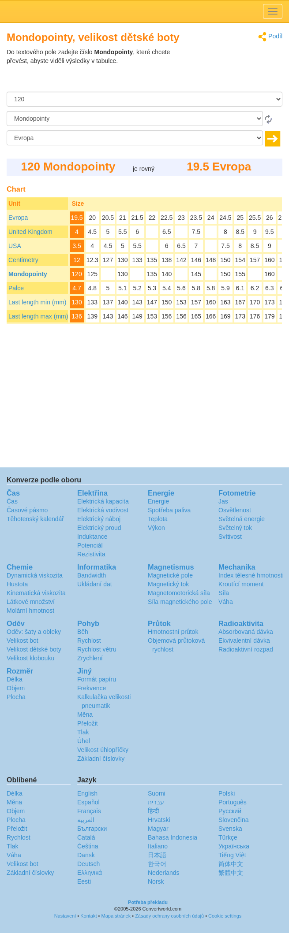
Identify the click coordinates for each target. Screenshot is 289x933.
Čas (12, 501)
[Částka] (144, 99)
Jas (223, 501)
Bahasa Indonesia (172, 837)
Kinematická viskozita (36, 592)
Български (92, 828)
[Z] (135, 118)
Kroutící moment (241, 584)
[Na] (135, 137)
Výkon (156, 527)
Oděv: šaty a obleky (34, 631)
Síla (223, 592)
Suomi (156, 793)
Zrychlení (90, 658)
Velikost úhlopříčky (102, 749)
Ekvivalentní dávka (244, 640)
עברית (156, 802)
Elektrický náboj (98, 518)
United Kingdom (30, 231)
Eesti (84, 881)
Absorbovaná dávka (245, 631)
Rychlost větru (96, 649)
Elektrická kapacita (103, 501)
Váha (225, 601)
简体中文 (230, 863)
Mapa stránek (116, 915)
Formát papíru (96, 679)
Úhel (83, 740)
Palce (16, 288)
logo (144, 11)
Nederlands (164, 872)
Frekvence (91, 688)
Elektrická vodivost (102, 510)
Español (88, 802)
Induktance (92, 536)
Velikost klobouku (30, 658)
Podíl (270, 36)
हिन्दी (153, 811)
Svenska (230, 828)
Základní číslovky (100, 758)
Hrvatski (159, 819)
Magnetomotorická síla (179, 592)
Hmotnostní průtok (173, 631)
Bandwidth (91, 575)
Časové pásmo (27, 510)
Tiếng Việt (232, 855)
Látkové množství (31, 601)
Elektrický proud (99, 527)
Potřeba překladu (148, 902)
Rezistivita (91, 554)
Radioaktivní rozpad (245, 649)
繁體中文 (230, 872)
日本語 (157, 855)
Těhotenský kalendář (35, 518)
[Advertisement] (227, 70)
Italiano (158, 846)
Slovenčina (233, 819)
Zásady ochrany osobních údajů (169, 915)
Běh (82, 631)
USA (14, 245)
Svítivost (230, 536)
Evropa (18, 217)
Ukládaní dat (94, 584)
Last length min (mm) (37, 302)
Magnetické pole (170, 575)
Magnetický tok (168, 584)
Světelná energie (241, 518)
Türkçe (227, 837)
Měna (85, 714)
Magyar (158, 828)
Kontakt (88, 915)
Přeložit (87, 723)
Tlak (83, 732)
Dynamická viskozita (35, 575)
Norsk (156, 881)
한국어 (157, 863)
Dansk (86, 855)
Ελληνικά (89, 872)
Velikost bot (22, 640)
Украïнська (233, 846)
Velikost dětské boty (34, 649)
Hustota (17, 584)
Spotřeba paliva (169, 510)
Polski (226, 793)
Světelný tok (235, 527)
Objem (16, 688)
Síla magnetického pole (180, 601)
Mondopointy (27, 274)
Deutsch (88, 863)
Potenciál (90, 545)
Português (232, 802)
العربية (85, 819)
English (87, 793)
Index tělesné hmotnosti (251, 575)
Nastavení (65, 915)
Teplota (158, 518)
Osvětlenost (234, 510)
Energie (158, 501)
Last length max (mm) (38, 316)
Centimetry (23, 259)
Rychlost (89, 640)
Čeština (87, 846)
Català (86, 837)
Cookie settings (224, 915)
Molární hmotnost (30, 610)
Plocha (16, 696)
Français (89, 811)
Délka (15, 679)
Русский (229, 811)
